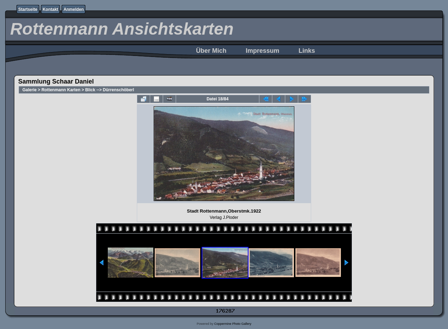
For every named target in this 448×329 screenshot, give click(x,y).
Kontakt (50, 9)
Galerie (29, 89)
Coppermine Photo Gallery (232, 324)
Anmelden (73, 9)
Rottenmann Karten (60, 89)
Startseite (27, 9)
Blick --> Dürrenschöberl (109, 89)
